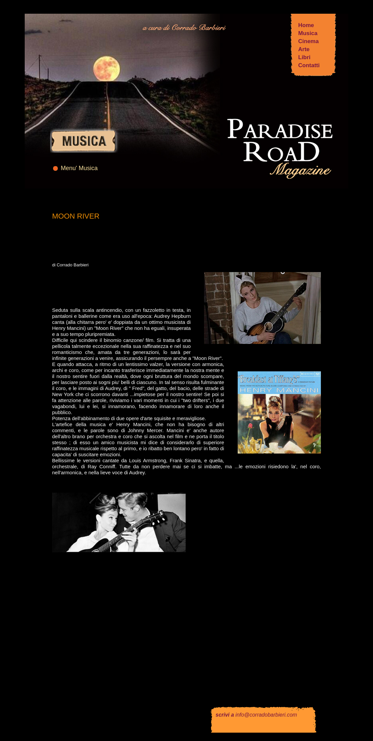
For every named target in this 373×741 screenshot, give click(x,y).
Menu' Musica (79, 168)
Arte (304, 49)
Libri (304, 57)
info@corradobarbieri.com (266, 715)
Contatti (309, 65)
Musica (308, 33)
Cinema (308, 41)
